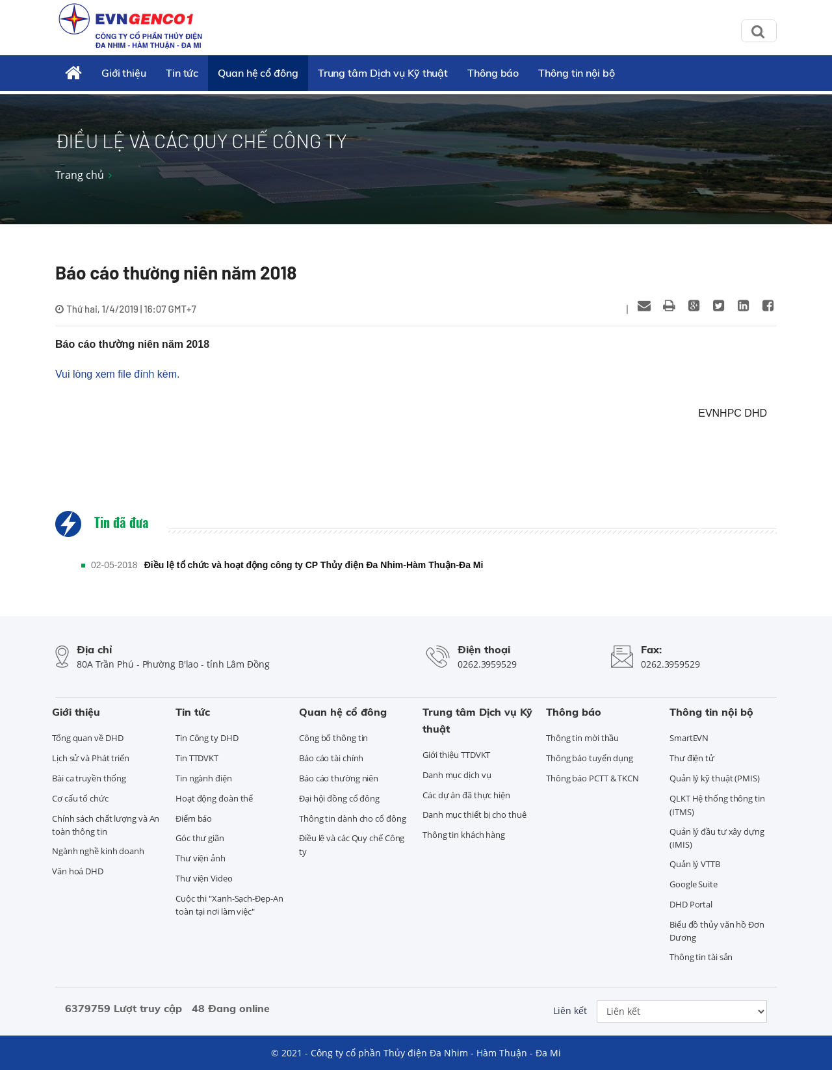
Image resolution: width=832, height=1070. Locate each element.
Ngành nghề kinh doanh (98, 851)
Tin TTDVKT (197, 758)
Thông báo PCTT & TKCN (592, 778)
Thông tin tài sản (701, 957)
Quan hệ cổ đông (258, 72)
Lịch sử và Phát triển (90, 758)
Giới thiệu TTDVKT (456, 755)
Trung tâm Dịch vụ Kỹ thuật (383, 72)
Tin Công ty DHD (207, 738)
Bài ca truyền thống (89, 778)
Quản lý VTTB (695, 864)
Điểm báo (194, 818)
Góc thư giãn (200, 838)
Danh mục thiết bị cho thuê (474, 814)
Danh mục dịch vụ (456, 775)
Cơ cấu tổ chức (80, 798)
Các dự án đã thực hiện (466, 795)
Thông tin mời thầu (582, 738)
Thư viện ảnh (201, 858)
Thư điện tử (692, 758)
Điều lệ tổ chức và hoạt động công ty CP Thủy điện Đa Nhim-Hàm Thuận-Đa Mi (314, 565)
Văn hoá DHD (77, 871)
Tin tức (182, 72)
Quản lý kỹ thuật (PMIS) (715, 778)
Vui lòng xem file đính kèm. (117, 374)
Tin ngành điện (204, 778)
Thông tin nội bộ (576, 72)
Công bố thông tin (333, 738)
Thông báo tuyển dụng (589, 758)
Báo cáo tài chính (331, 758)
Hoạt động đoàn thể (214, 798)
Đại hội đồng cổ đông (339, 798)
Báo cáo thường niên (338, 778)
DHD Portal (691, 904)
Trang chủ (79, 175)
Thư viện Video (204, 878)
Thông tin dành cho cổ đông (352, 818)
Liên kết (570, 1010)
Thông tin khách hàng (463, 835)
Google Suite (694, 884)
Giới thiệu (123, 72)
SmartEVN (689, 738)
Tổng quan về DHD (87, 738)
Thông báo (493, 72)
